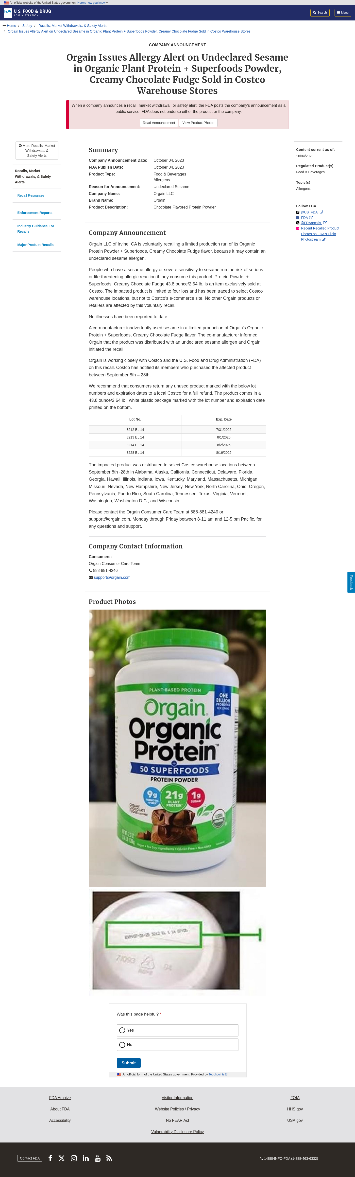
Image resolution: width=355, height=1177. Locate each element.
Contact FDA (30, 1158)
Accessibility (60, 1120)
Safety (27, 26)
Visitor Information (177, 1098)
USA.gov (295, 1120)
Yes (130, 1030)
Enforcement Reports (34, 213)
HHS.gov (295, 1109)
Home (11, 26)
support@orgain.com (111, 577)
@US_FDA (310, 212)
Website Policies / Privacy (177, 1109)
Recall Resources (31, 195)
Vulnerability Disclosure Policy (177, 1132)
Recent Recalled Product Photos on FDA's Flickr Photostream (320, 233)
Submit (129, 1063)
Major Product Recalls (35, 245)
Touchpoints (216, 1074)
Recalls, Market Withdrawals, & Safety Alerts (72, 26)
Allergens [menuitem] (303, 189)
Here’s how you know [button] (92, 2)
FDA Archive (60, 1098)
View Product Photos (198, 123)
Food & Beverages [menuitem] (310, 172)
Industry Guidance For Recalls (35, 229)
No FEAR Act (177, 1120)
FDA (304, 218)
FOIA (295, 1098)
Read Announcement (159, 123)
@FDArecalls (311, 223)
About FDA (59, 1109)
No (130, 1044)
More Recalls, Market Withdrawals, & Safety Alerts (37, 151)
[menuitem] (318, 154)
